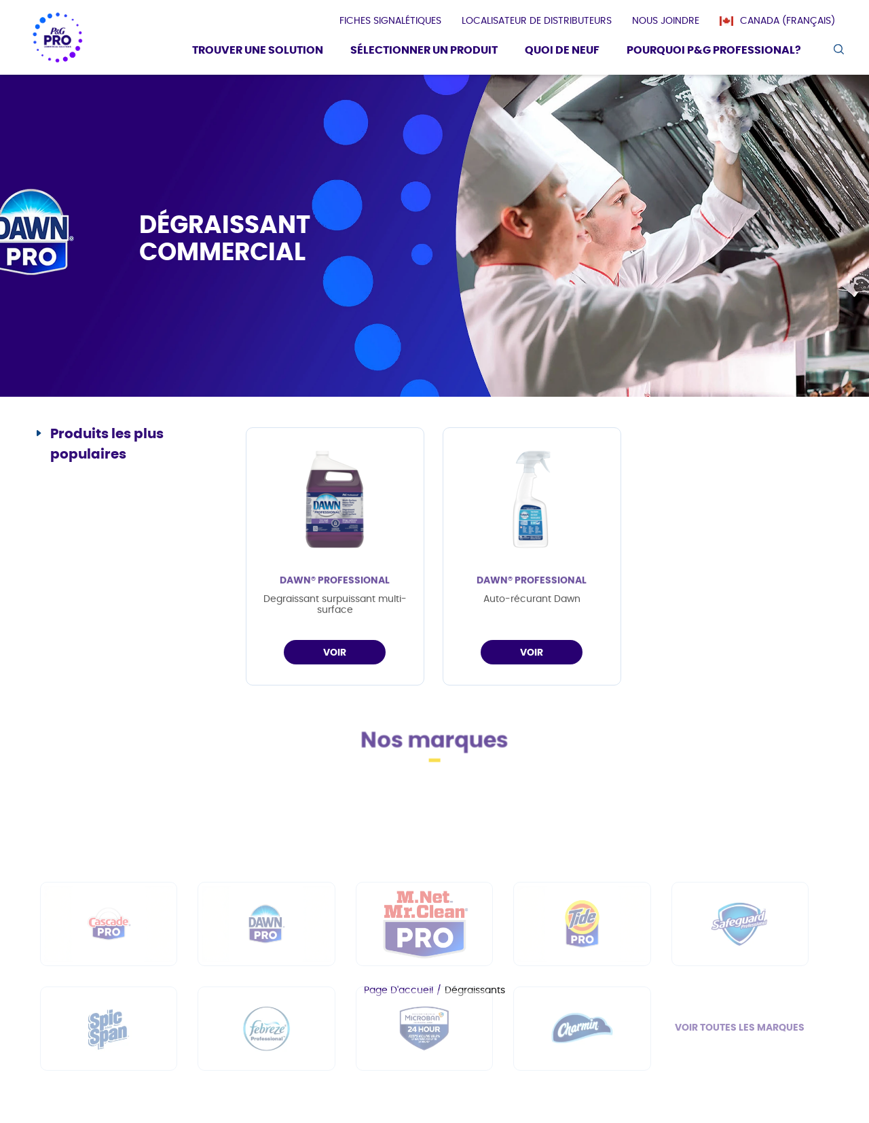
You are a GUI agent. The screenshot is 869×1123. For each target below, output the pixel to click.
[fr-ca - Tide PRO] (581, 980)
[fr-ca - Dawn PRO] (266, 980)
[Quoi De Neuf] (562, 52)
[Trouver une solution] (257, 52)
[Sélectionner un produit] (424, 52)
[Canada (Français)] (784, 21)
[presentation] (390, 21)
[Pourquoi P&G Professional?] (714, 52)
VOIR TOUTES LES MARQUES (740, 1084)
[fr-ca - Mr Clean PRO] (424, 980)
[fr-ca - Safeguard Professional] (740, 980)
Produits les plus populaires (107, 444)
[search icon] (838, 49)
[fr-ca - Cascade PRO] (108, 980)
